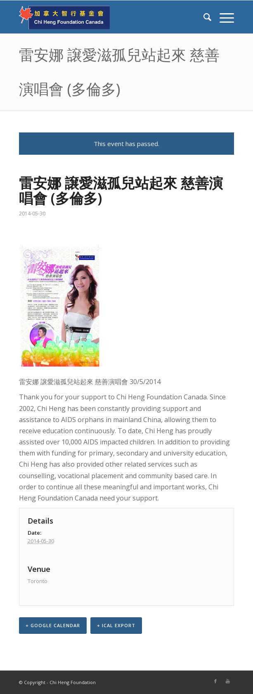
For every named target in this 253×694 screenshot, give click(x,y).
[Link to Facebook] (215, 681)
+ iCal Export (116, 625)
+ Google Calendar (53, 625)
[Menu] (222, 16)
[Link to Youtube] (228, 681)
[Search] (203, 16)
